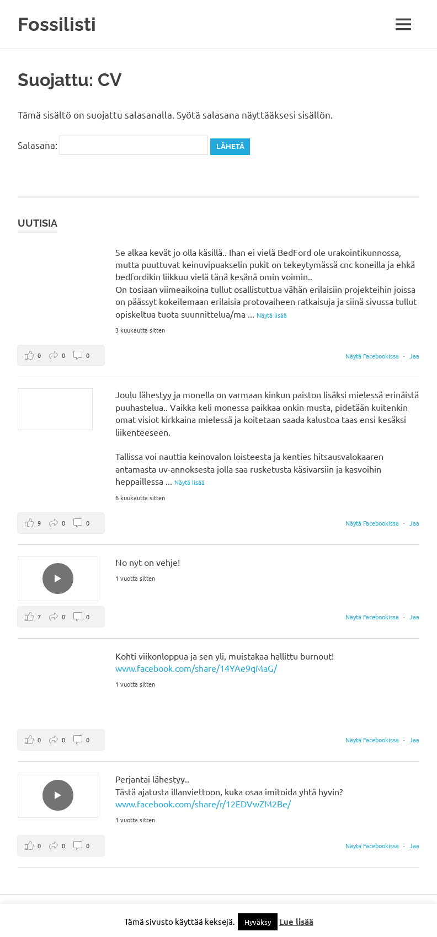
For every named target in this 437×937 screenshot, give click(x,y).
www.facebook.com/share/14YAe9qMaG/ (196, 667)
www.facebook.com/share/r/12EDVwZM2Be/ (203, 803)
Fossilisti (57, 24)
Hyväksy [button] (257, 922)
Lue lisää (296, 921)
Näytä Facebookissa (373, 355)
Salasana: (113, 145)
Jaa (414, 355)
